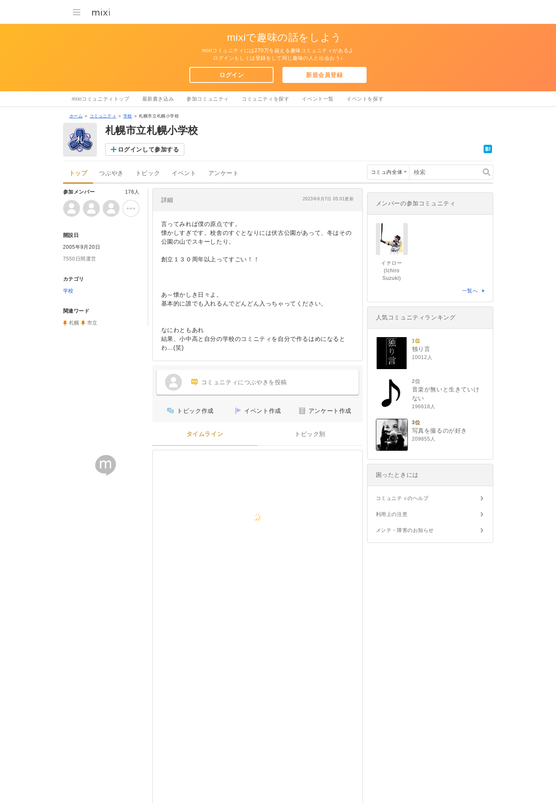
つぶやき (111, 173)
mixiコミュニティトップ (101, 99)
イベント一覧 (318, 99)
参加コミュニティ (207, 99)
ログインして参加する (148, 149)
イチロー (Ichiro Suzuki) (391, 270)
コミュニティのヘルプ (402, 498)
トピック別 (310, 434)
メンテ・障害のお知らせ (405, 530)
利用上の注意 (392, 514)
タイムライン (204, 434)
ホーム (76, 116)
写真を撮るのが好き (439, 430)
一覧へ (470, 291)
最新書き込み (158, 99)
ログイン (231, 75)
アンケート (223, 173)
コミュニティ (103, 116)
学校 (127, 116)
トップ (78, 173)
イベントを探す (364, 99)
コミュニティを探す (265, 99)
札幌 (74, 323)
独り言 (421, 349)
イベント (184, 173)
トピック (148, 173)
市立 (92, 323)
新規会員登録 (324, 75)
